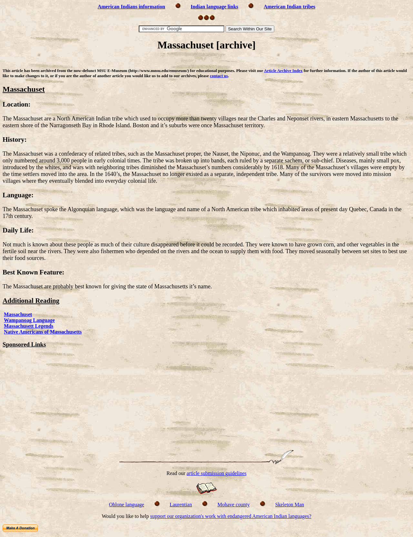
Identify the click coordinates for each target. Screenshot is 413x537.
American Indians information (131, 6)
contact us (219, 75)
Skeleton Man (289, 504)
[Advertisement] (206, 60)
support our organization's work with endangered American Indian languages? (230, 516)
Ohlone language (126, 504)
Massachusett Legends (28, 326)
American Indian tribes (289, 6)
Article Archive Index (283, 70)
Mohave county (233, 504)
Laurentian (181, 504)
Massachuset (18, 314)
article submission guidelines (216, 473)
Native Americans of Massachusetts (43, 332)
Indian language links (214, 6)
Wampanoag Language (29, 320)
